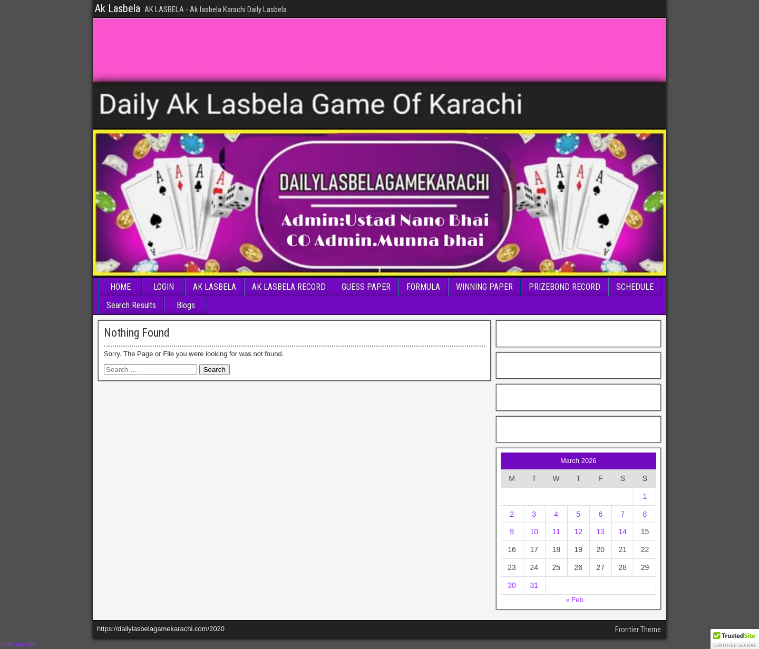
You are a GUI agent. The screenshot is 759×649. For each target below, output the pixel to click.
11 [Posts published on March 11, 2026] (556, 531)
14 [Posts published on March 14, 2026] (623, 531)
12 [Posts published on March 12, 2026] (578, 531)
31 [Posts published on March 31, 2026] (534, 585)
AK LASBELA (214, 287)
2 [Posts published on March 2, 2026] (512, 514)
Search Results (131, 305)
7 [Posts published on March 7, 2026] (622, 514)
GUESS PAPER (366, 287)
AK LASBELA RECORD (289, 287)
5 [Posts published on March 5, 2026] (578, 514)
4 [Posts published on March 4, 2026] (556, 514)
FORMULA (423, 287)
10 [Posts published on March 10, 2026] (534, 531)
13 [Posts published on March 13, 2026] (601, 531)
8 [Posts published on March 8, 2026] (645, 514)
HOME (120, 287)
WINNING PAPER (484, 287)
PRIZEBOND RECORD (564, 287)
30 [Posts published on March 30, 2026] (512, 585)
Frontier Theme (638, 629)
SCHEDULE (635, 287)
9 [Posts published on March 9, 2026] (512, 531)
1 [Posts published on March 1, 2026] (645, 496)
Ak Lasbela (117, 8)
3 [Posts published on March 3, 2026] (534, 514)
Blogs (186, 305)
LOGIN (163, 287)
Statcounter (17, 644)
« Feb (574, 600)
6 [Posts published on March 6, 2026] (600, 514)
